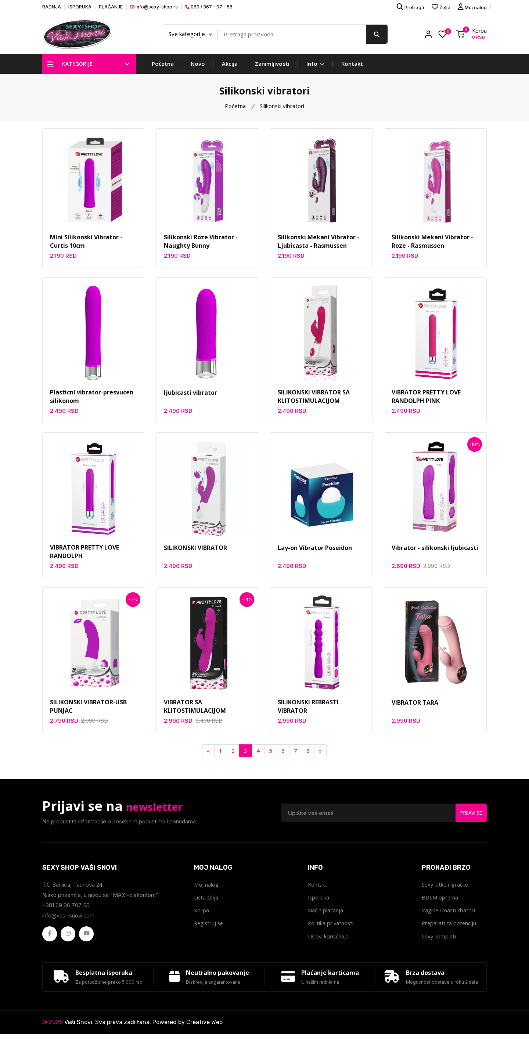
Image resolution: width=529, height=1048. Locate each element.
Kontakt (352, 70)
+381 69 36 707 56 (66, 914)
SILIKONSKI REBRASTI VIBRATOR (308, 715)
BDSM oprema (440, 907)
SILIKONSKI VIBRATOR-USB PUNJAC (88, 715)
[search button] (377, 37)
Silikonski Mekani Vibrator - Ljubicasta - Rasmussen (318, 248)
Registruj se (209, 933)
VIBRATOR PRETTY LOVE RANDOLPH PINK (426, 404)
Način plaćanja (325, 920)
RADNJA (51, 7)
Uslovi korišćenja (329, 946)
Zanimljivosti (272, 70)
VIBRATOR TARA (415, 711)
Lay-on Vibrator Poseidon (315, 555)
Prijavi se (468, 821)
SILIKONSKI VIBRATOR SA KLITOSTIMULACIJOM (314, 404)
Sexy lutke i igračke (445, 893)
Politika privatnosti (331, 933)
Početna (163, 70)
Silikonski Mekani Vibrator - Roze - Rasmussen (432, 248)
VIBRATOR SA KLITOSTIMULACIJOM (195, 715)
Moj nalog (472, 7)
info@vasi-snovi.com (69, 924)
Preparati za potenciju (450, 933)
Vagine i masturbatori (449, 920)
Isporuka (319, 907)
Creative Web (204, 1036)
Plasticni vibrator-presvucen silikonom (91, 404)
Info (315, 70)
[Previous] (208, 759)
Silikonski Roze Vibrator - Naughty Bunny (201, 248)
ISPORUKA (79, 7)
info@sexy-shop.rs (154, 7)
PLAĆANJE (111, 7)
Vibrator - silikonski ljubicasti (435, 555)
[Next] (320, 759)
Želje (441, 7)
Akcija (230, 70)
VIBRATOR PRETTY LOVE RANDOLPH (84, 559)
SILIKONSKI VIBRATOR (195, 555)
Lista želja (206, 907)
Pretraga (410, 7)
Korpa (201, 920)
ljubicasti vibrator (190, 400)
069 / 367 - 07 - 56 (209, 7)
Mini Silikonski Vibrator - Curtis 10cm (86, 248)
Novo (198, 70)
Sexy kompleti (439, 946)
